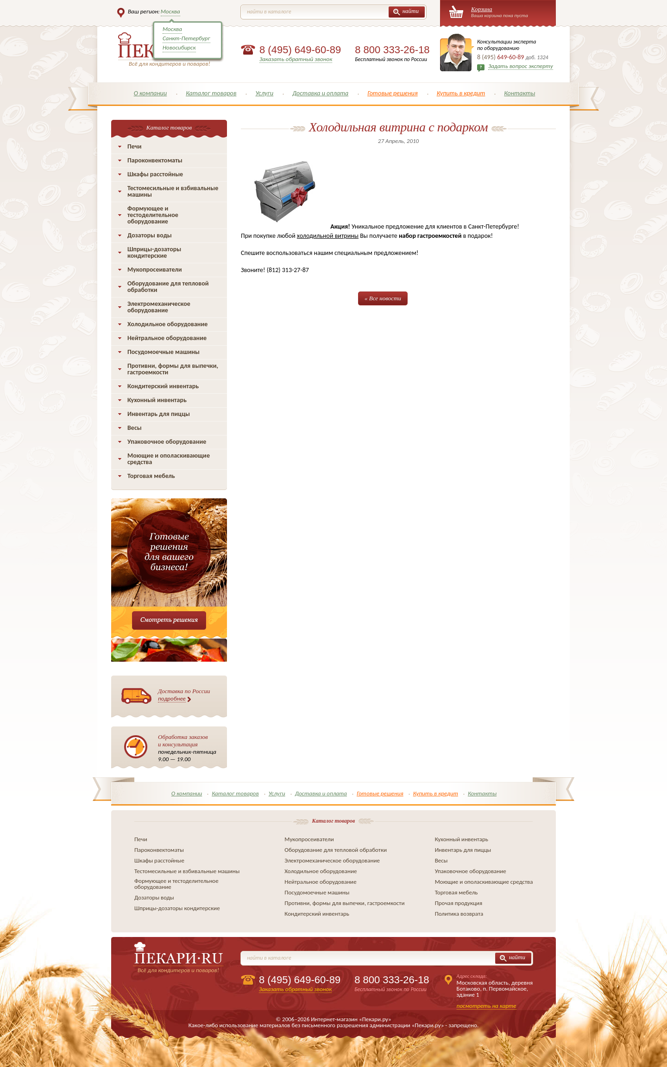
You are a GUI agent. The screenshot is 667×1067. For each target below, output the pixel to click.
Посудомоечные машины (163, 352)
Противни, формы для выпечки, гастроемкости (172, 369)
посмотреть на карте (486, 1005)
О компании (150, 93)
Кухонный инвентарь (157, 400)
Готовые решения (392, 93)
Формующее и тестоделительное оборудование (152, 215)
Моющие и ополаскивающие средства (168, 459)
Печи (134, 146)
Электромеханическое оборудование (158, 307)
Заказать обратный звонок (295, 59)
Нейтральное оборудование (167, 338)
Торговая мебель (151, 476)
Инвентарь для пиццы (158, 414)
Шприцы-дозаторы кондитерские (154, 252)
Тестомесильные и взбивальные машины (172, 191)
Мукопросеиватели (154, 269)
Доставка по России (184, 695)
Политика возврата (459, 914)
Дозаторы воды (149, 235)
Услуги (264, 93)
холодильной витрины (328, 236)
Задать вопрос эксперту (520, 65)
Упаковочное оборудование (166, 442)
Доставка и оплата (320, 93)
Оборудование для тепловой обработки (168, 286)
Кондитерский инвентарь (163, 386)
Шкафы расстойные (155, 174)
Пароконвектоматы (154, 160)
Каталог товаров (211, 93)
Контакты (519, 93)
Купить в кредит (461, 93)
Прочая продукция (459, 903)
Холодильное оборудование (167, 324)
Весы (134, 428)
